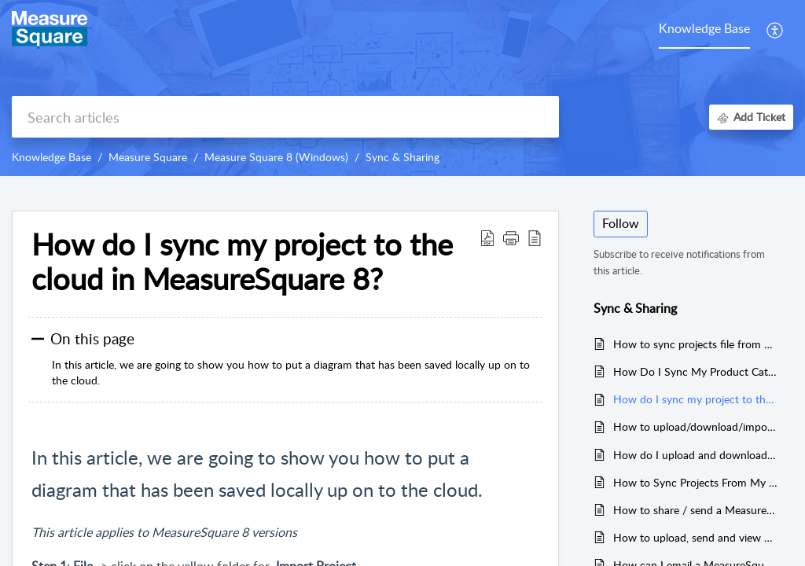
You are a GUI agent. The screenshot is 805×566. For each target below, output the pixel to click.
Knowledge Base (51, 156)
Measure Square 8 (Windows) (276, 156)
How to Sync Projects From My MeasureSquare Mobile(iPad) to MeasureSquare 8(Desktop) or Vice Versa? (695, 482)
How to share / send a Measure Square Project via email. (695, 509)
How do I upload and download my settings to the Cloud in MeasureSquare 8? (695, 454)
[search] (285, 117)
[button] (775, 30)
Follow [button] (620, 223)
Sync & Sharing (402, 156)
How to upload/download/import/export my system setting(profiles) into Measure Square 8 (695, 426)
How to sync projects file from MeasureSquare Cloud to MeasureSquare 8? (695, 343)
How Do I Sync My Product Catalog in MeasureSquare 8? (695, 371)
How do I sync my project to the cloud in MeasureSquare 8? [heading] (242, 261)
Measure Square (147, 156)
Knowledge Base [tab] (704, 28)
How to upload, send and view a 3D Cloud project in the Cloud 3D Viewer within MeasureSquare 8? (695, 537)
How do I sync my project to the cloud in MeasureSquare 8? (695, 398)
